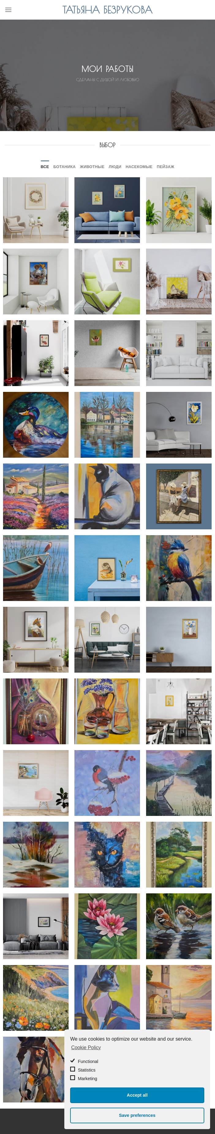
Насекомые (139, 166)
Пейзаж (165, 166)
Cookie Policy (86, 1047)
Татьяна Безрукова (107, 10)
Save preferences (137, 1115)
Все (45, 166)
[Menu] (8, 9)
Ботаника (64, 166)
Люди (115, 166)
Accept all (137, 1095)
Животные (92, 166)
